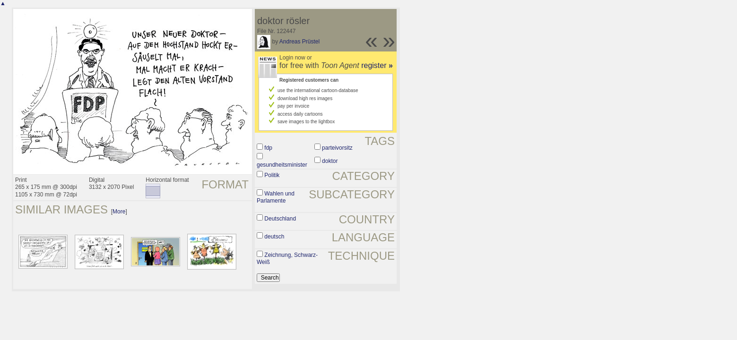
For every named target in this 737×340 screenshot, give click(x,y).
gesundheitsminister (282, 165)
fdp (268, 147)
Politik (271, 175)
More (119, 211)
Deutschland (280, 218)
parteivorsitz (337, 147)
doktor (330, 161)
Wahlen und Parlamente (276, 197)
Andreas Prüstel (299, 41)
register (377, 65)
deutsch (274, 236)
